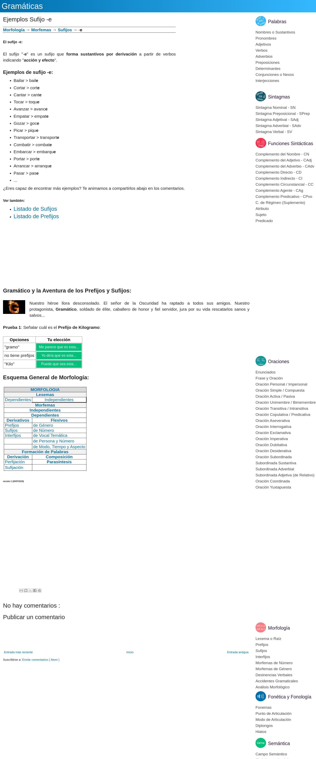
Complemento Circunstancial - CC (284, 184)
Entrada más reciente (18, 652)
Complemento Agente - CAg (279, 190)
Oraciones (278, 361)
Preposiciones (268, 62)
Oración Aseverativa (273, 420)
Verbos (261, 50)
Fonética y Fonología (289, 696)
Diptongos (264, 725)
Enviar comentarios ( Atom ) (40, 659)
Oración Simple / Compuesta (280, 390)
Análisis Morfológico (273, 687)
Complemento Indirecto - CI (279, 178)
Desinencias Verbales (274, 675)
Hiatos (261, 732)
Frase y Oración (269, 378)
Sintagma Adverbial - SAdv (278, 126)
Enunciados (265, 372)
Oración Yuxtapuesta (273, 487)
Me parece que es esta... (59, 347)
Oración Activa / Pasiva (275, 396)
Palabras (277, 21)
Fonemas (263, 707)
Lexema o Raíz (268, 638)
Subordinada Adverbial (275, 469)
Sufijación (14, 467)
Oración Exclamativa (273, 433)
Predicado (264, 221)
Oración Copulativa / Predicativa (283, 414)
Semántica (279, 743)
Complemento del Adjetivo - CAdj (284, 160)
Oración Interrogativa (273, 427)
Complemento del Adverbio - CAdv (285, 166)
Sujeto (261, 215)
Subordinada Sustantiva (276, 463)
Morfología (279, 628)
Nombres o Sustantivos (275, 32)
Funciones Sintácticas (290, 143)
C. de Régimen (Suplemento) (280, 202)
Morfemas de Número (274, 663)
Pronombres (266, 38)
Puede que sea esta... (58, 364)
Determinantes (268, 68)
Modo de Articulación (273, 719)
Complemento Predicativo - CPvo (284, 196)
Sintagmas (279, 97)
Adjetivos (263, 44)
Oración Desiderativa (273, 451)
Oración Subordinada (274, 457)
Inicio (129, 652)
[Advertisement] (212, 55)
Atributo (262, 209)
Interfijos (263, 657)
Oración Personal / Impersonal (281, 384)
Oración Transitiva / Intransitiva (282, 408)
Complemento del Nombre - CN (282, 154)
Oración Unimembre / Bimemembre (286, 402)
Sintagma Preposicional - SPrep (283, 113)
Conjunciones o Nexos (275, 74)
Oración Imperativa (272, 439)
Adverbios (264, 56)
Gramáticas (22, 6)
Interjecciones (267, 81)
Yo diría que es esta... (58, 355)
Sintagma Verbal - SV (274, 132)
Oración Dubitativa (271, 445)
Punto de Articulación (274, 713)
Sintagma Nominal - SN (276, 107)
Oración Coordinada (273, 481)
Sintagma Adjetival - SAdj (277, 119)
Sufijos (65, 29)
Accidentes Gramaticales (277, 681)
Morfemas (41, 29)
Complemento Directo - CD (278, 172)
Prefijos (262, 645)
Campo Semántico (271, 754)
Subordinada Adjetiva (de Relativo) (285, 475)
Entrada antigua (237, 652)
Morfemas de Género (274, 669)
